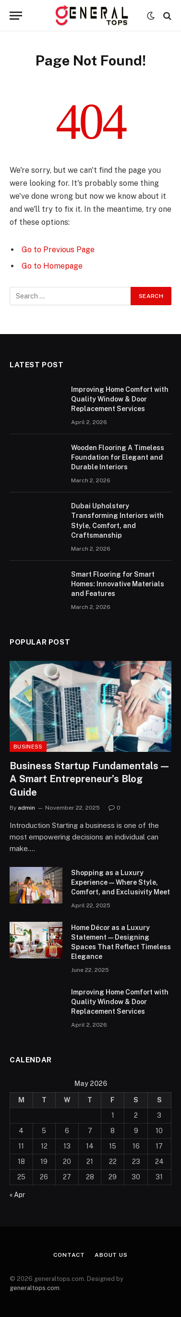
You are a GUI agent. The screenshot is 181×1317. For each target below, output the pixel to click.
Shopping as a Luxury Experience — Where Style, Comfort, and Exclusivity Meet (120, 882)
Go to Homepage (52, 266)
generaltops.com (35, 1287)
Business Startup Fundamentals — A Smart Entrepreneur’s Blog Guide (89, 779)
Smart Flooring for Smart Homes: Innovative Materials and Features (117, 583)
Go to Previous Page (58, 249)
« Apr (17, 1195)
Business (28, 746)
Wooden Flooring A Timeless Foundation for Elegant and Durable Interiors (117, 457)
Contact (69, 1255)
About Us (111, 1255)
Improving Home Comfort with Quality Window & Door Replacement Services (120, 399)
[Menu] (16, 15)
